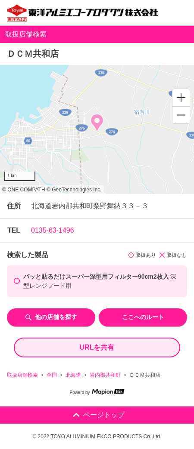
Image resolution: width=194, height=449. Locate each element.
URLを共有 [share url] (97, 347)
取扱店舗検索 (22, 375)
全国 (52, 375)
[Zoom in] (181, 97)
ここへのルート (143, 317)
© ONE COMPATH (23, 190)
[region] (97, 129)
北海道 (73, 375)
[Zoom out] (181, 114)
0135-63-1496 (52, 230)
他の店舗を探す (51, 317)
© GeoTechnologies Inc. (74, 190)
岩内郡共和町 (105, 375)
